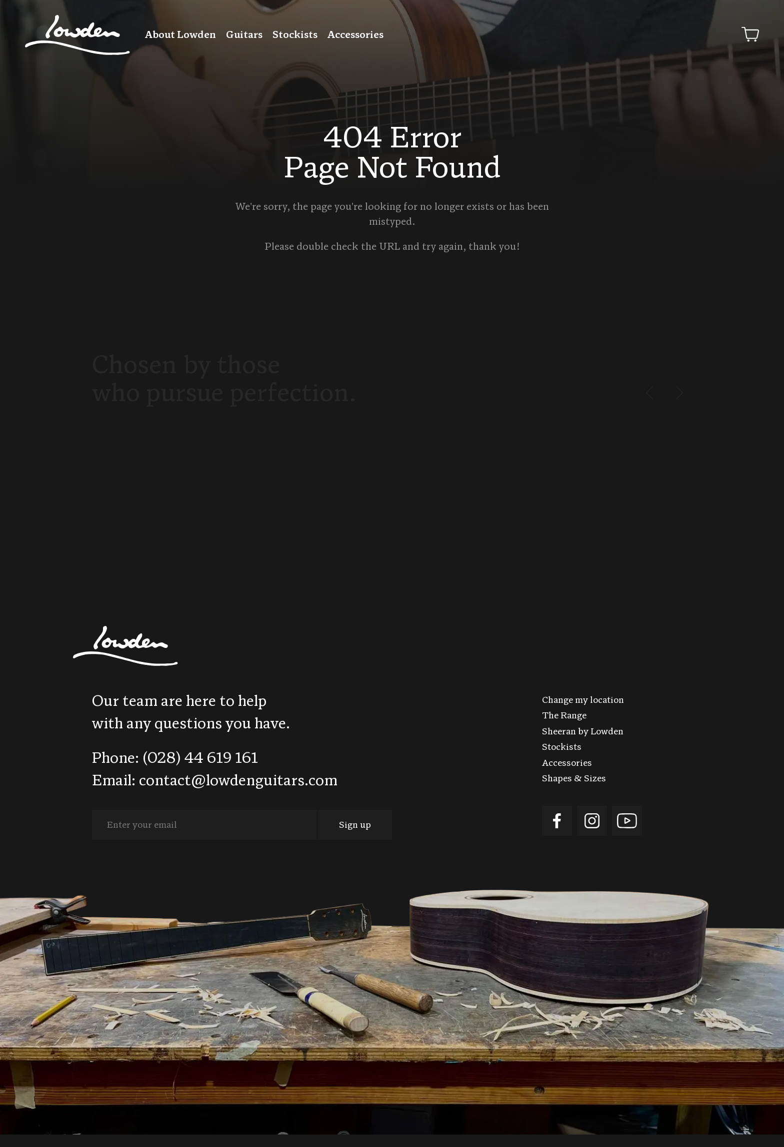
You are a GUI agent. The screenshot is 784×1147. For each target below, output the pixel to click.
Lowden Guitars (77, 35)
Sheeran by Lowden (583, 744)
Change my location (583, 713)
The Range (564, 728)
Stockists (295, 35)
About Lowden (180, 35)
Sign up (355, 838)
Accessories (356, 35)
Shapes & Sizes (574, 791)
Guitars (244, 35)
